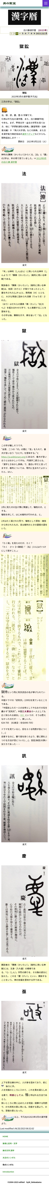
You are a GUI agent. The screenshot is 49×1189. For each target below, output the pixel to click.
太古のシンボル (9, 1157)
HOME (5, 1136)
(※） (22, 715)
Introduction (8, 1171)
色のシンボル (8, 1164)
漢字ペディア (28, 133)
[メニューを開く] (45, 3)
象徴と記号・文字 (10, 1143)
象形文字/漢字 (8, 1150)
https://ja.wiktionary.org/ (13, 456)
